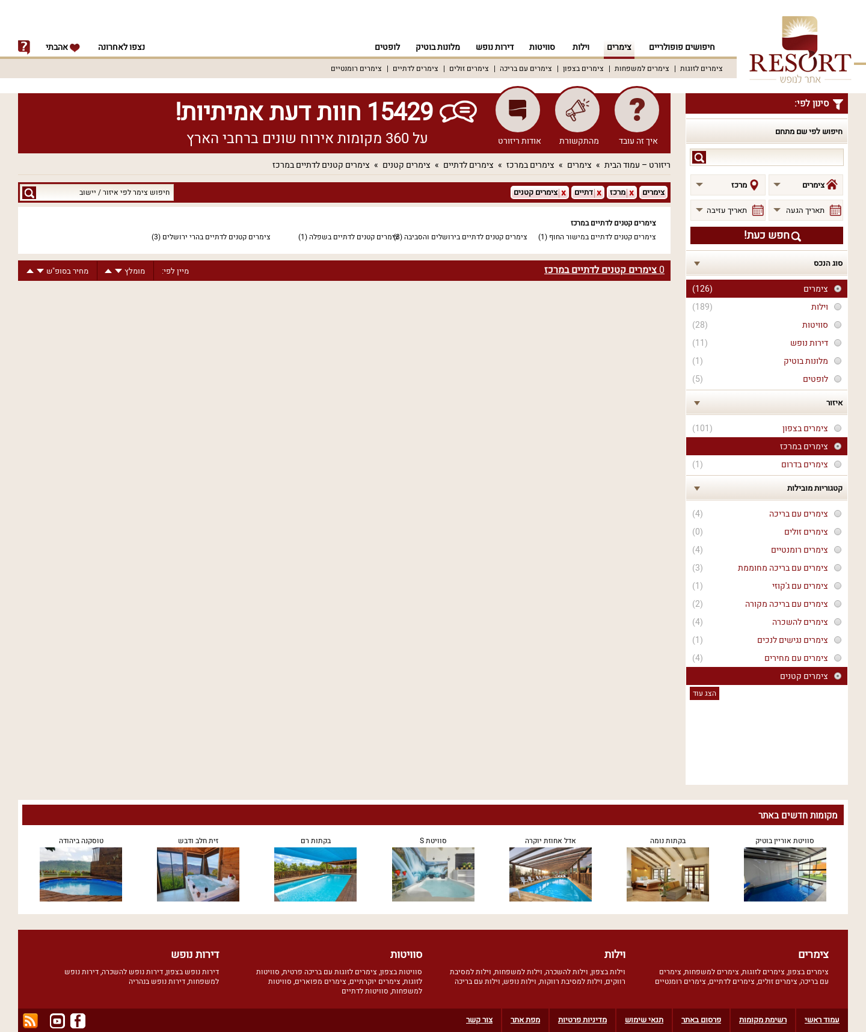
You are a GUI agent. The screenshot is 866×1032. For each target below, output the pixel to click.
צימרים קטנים (406, 165)
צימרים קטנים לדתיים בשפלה (354, 237)
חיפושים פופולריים (682, 47)
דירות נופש (493, 47)
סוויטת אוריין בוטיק (784, 840)
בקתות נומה (668, 840)
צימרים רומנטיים (356, 68)
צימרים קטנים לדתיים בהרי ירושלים (216, 237)
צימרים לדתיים (415, 68)
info (24, 47)
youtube (57, 1020)
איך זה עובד (638, 141)
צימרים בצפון (583, 68)
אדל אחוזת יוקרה (550, 840)
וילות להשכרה (566, 971)
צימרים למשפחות (642, 68)
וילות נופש (519, 981)
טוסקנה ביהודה (81, 840)
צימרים (619, 47)
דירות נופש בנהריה (157, 981)
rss (30, 1020)
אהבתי (63, 47)
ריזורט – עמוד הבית (637, 165)
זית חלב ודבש (198, 840)
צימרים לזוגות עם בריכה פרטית (330, 971)
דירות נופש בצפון (192, 971)
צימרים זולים (469, 68)
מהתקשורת (579, 141)
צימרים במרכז (530, 165)
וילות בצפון (608, 971)
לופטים (382, 47)
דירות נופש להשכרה (132, 971)
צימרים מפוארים (320, 981)
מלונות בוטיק (434, 47)
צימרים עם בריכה (526, 68)
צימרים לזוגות (701, 68)
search (699, 157)
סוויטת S (433, 840)
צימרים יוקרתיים (375, 981)
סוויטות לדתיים (365, 991)
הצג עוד (704, 693)
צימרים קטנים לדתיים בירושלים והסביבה (465, 237)
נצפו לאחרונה (121, 47)
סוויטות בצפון (401, 971)
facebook (77, 1020)
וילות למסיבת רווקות (571, 981)
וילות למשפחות (518, 971)
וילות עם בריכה (477, 981)
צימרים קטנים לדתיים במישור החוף (602, 237)
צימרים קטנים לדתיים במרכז (321, 165)
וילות (581, 47)
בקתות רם (316, 840)
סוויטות (542, 47)
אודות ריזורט (519, 141)
